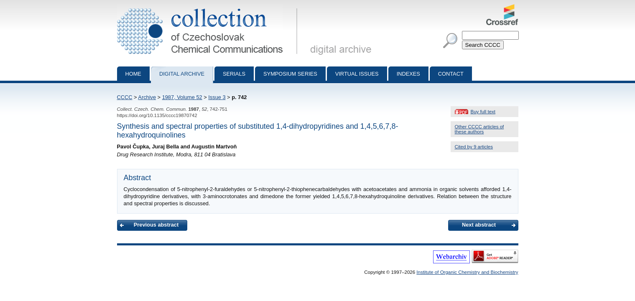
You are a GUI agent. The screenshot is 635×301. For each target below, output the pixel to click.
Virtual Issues (357, 74)
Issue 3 (216, 97)
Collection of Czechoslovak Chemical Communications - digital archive (209, 7)
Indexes (408, 74)
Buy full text (483, 111)
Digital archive (181, 74)
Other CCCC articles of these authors (479, 129)
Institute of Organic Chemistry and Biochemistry (467, 272)
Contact (451, 74)
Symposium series (290, 74)
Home (133, 74)
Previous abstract (156, 225)
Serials (234, 74)
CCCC (125, 97)
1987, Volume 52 (182, 97)
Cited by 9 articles (474, 146)
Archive (147, 97)
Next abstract (479, 225)
